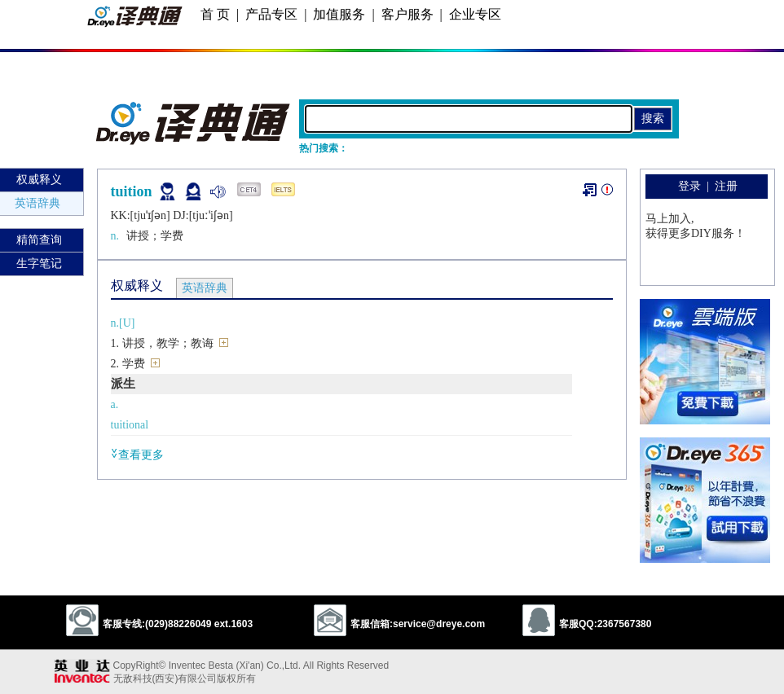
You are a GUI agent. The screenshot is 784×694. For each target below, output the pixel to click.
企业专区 (475, 14)
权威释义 (39, 180)
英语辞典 (37, 203)
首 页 (215, 14)
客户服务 (407, 14)
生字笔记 (39, 263)
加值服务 (339, 14)
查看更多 (137, 454)
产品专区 (271, 14)
